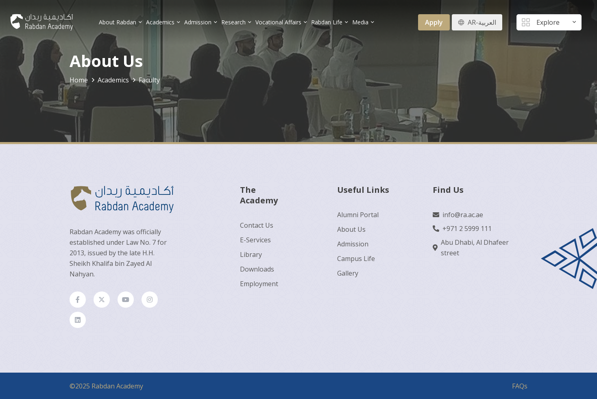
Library (251, 254)
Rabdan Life (326, 22)
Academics (160, 22)
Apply (434, 22)
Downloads (257, 269)
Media (360, 22)
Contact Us (256, 225)
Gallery (347, 273)
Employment (259, 283)
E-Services (255, 239)
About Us (351, 229)
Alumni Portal (358, 214)
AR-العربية (482, 22)
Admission (197, 22)
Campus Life (356, 258)
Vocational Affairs (278, 22)
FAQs (519, 386)
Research (233, 22)
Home (79, 79)
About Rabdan (117, 22)
